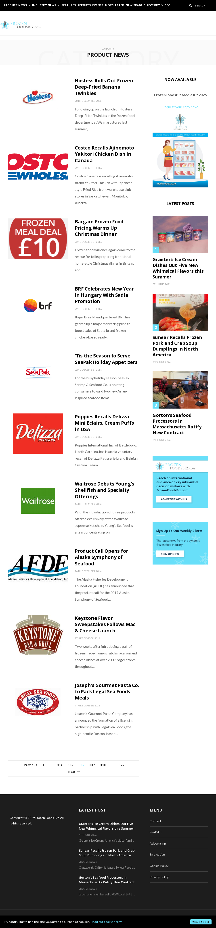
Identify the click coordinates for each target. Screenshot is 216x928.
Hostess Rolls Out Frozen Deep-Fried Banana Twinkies (104, 86)
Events (97, 5)
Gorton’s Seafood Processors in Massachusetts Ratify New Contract (177, 424)
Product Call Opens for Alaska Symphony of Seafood (101, 557)
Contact (155, 821)
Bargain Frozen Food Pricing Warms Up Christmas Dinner (99, 227)
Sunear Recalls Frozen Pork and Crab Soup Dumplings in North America (177, 346)
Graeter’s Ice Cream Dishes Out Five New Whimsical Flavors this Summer (178, 268)
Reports (84, 5)
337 (92, 765)
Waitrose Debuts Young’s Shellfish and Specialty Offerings (104, 490)
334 (60, 765)
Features (68, 5)
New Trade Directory (143, 5)
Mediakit (156, 832)
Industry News (44, 5)
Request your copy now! (180, 107)
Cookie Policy (159, 866)
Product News (15, 5)
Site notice (157, 854)
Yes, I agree (201, 921)
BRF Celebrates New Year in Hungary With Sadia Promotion (104, 295)
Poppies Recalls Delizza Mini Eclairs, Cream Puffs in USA (104, 422)
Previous (28, 765)
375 (121, 765)
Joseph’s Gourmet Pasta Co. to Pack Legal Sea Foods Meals (107, 691)
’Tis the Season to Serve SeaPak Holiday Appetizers (106, 359)
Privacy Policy (159, 877)
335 (70, 765)
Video (165, 5)
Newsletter (114, 5)
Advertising (158, 843)
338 (103, 765)
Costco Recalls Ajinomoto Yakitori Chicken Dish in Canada (104, 154)
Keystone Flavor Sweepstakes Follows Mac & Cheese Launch (105, 624)
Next (74, 772)
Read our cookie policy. (106, 922)
